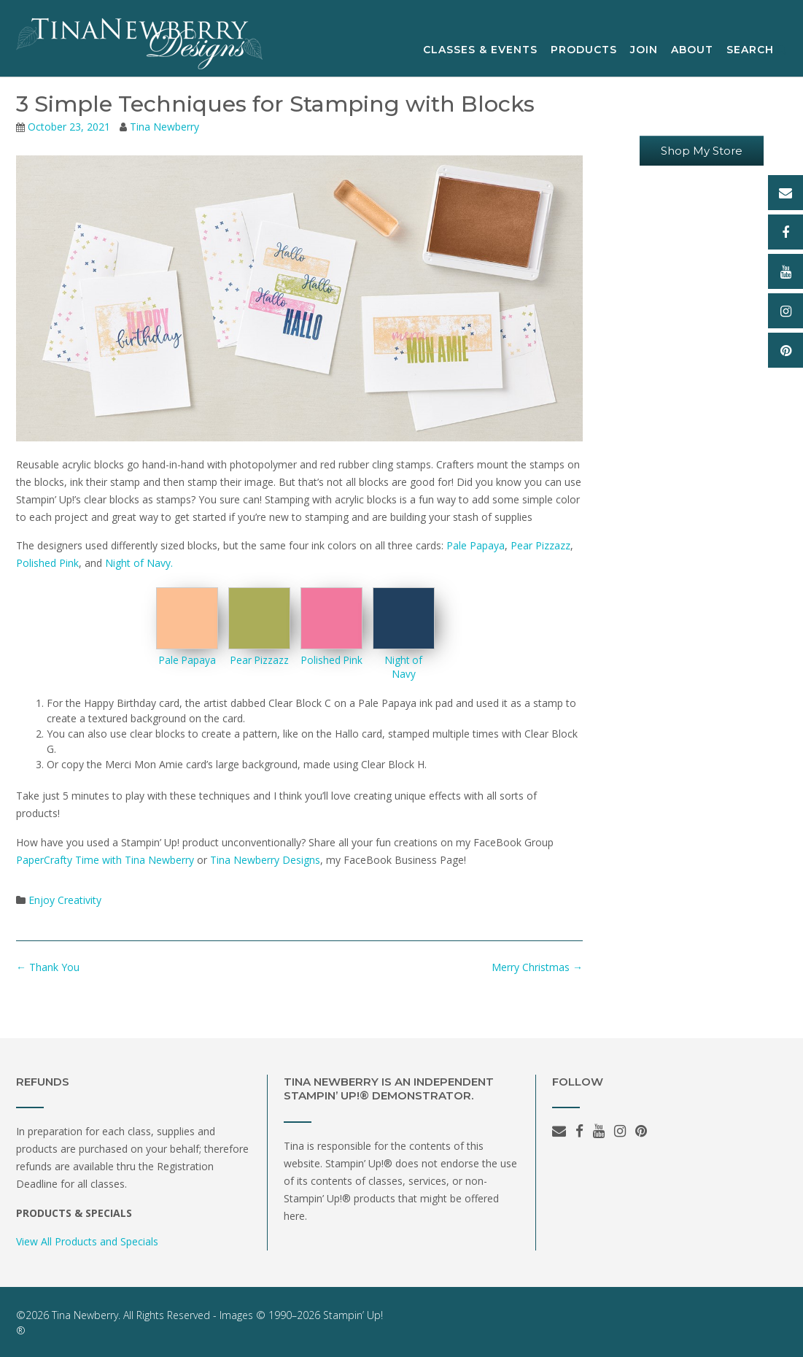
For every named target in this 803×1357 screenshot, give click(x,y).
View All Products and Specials (87, 1241)
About (692, 50)
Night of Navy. (139, 563)
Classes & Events (480, 50)
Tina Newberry (164, 127)
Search (756, 50)
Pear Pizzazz (540, 545)
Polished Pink (47, 563)
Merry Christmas (537, 967)
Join (644, 50)
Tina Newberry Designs (265, 860)
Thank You (47, 967)
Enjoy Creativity (64, 900)
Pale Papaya (475, 545)
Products (584, 50)
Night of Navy (403, 667)
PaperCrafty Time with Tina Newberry (105, 860)
